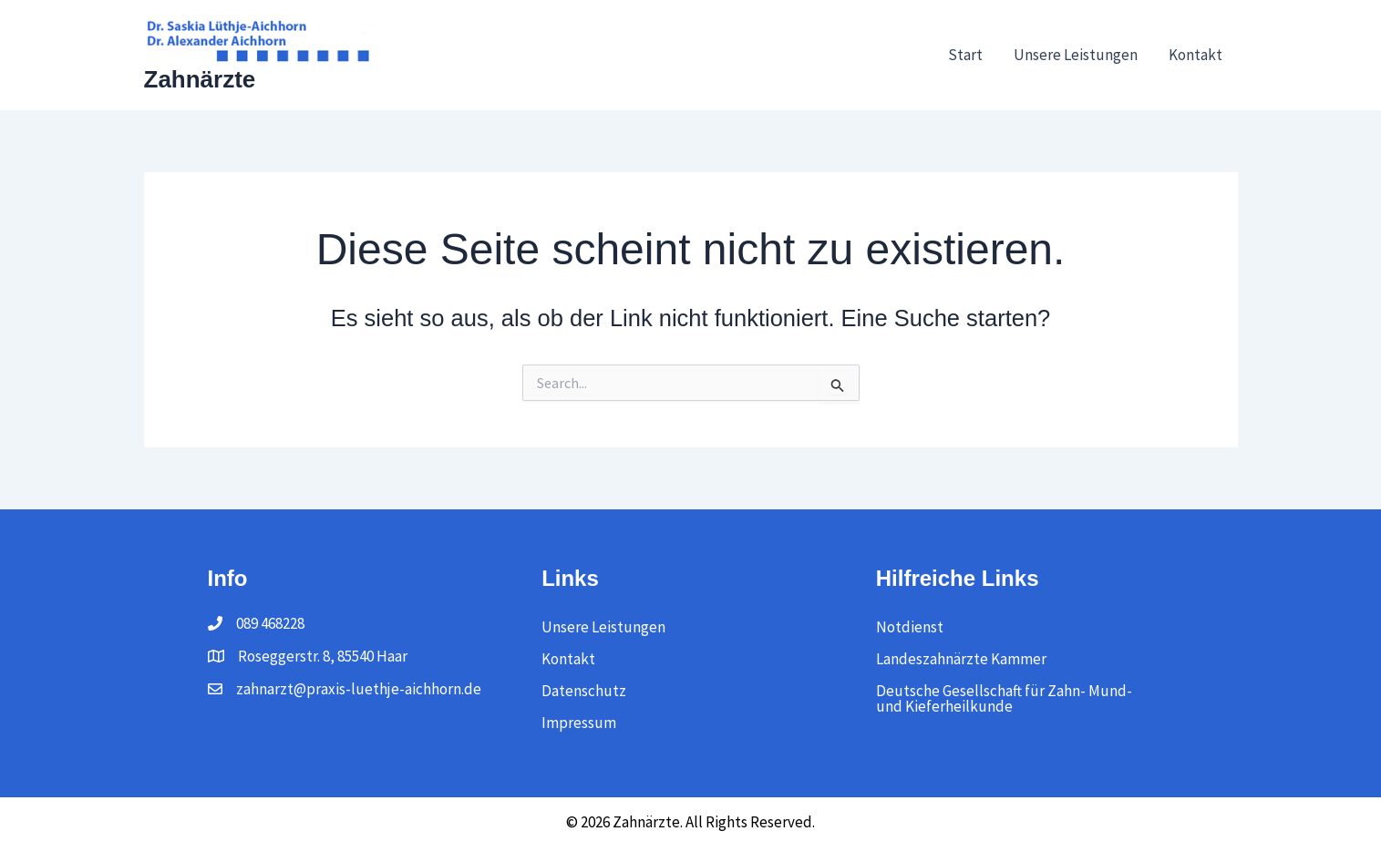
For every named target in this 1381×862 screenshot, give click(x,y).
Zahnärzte (200, 79)
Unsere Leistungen (1076, 55)
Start (965, 55)
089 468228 (270, 623)
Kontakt (1195, 55)
